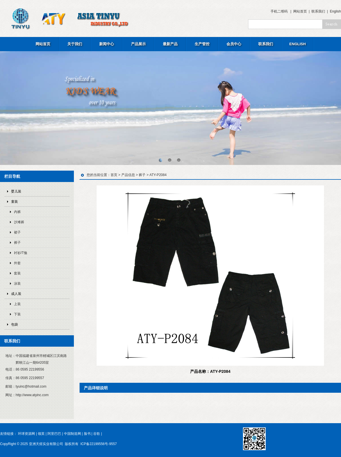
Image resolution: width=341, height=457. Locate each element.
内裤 (17, 212)
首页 (114, 175)
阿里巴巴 (54, 434)
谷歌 (96, 434)
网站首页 (300, 11)
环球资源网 (26, 434)
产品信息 (128, 175)
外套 (17, 263)
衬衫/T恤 (20, 253)
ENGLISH (297, 44)
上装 (17, 304)
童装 (14, 202)
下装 (17, 314)
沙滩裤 (19, 222)
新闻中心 (106, 44)
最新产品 (170, 44)
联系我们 (318, 11)
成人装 (16, 294)
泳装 (17, 284)
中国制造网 (72, 434)
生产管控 (202, 44)
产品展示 (138, 44)
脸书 (87, 434)
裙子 (17, 232)
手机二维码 (279, 11)
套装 (17, 273)
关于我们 (74, 44)
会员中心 (233, 44)
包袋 (14, 324)
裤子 (17, 243)
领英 (41, 434)
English (335, 11)
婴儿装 (16, 191)
